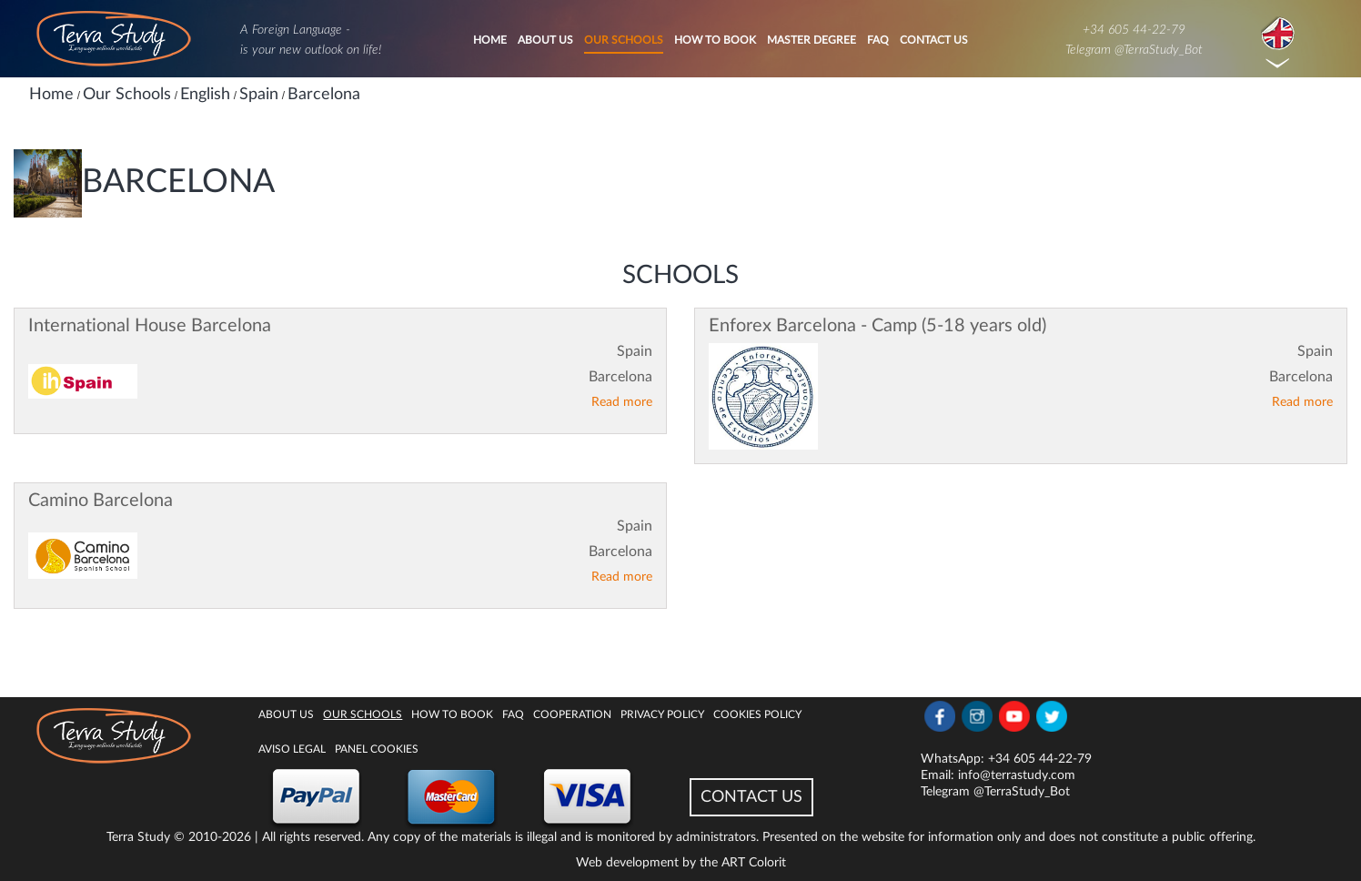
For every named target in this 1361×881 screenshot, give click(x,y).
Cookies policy (757, 714)
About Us (545, 40)
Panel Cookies (376, 749)
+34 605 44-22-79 (1134, 30)
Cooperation (572, 714)
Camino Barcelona (100, 500)
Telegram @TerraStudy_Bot (1134, 50)
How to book (715, 40)
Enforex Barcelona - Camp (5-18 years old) (877, 326)
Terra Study (138, 837)
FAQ (878, 40)
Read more (621, 402)
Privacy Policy (662, 714)
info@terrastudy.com (1016, 775)
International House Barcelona (149, 326)
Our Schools (623, 40)
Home (490, 40)
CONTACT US (751, 797)
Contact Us (934, 40)
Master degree (811, 40)
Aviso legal (292, 749)
